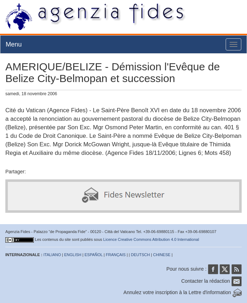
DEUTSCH (140, 255)
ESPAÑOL (94, 255)
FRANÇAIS (116, 255)
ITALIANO (52, 255)
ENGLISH (72, 255)
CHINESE (161, 255)
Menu (14, 44)
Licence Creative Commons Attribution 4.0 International (151, 239)
